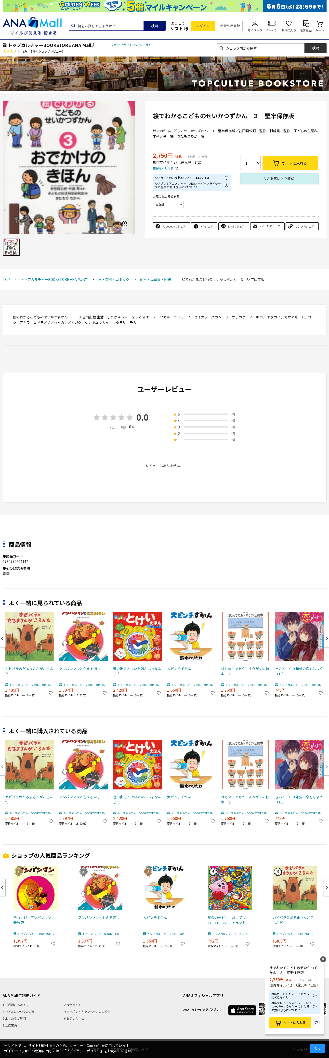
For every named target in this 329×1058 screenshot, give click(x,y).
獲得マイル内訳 (163, 168)
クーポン (272, 30)
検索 (154, 25)
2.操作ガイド (72, 1004)
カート (319, 30)
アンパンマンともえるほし (79, 668)
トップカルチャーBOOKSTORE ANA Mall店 (52, 45)
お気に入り (288, 30)
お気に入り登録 (282, 178)
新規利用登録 (230, 25)
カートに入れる (294, 1022)
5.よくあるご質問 (14, 1018)
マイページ (255, 30)
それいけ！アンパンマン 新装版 (34, 920)
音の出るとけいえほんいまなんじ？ (137, 671)
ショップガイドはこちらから (131, 45)
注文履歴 (306, 30)
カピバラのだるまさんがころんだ (29, 671)
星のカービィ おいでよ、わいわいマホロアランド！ (228, 920)
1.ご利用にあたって (15, 1004)
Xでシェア (207, 226)
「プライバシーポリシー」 (83, 1050)
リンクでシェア (304, 226)
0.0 (142, 417)
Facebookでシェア (174, 226)
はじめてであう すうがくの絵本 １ (245, 671)
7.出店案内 (10, 1025)
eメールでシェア (270, 226)
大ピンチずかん (179, 668)
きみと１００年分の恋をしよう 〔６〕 (299, 671)
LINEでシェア (236, 226)
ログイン (203, 25)
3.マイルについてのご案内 (20, 1011)
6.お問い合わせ (74, 1018)
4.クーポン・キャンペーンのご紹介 (87, 1011)
